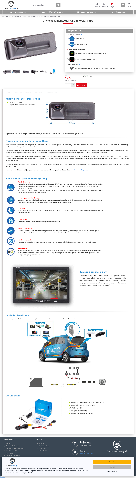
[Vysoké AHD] (68, 44)
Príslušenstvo (51, 92)
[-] (73, 86)
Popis (9, 92)
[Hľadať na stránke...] (58, 5)
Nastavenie (112, 467)
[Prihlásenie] (96, 5)
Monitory (38, 92)
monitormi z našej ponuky (80, 170)
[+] (73, 84)
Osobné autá (9, 16)
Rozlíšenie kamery (75, 35)
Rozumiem (112, 462)
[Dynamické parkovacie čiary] (68, 59)
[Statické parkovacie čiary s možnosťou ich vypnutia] (68, 53)
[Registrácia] (104, 5)
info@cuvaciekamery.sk (86, 453)
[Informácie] (112, 5)
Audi (33, 16)
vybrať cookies (15, 473)
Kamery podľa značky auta (22, 16)
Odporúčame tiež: (73, 64)
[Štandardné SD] (68, 38)
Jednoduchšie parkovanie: (76, 49)
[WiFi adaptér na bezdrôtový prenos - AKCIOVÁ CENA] (68, 68)
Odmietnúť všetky (112, 471)
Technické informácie (23, 92)
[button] (56, 47)
